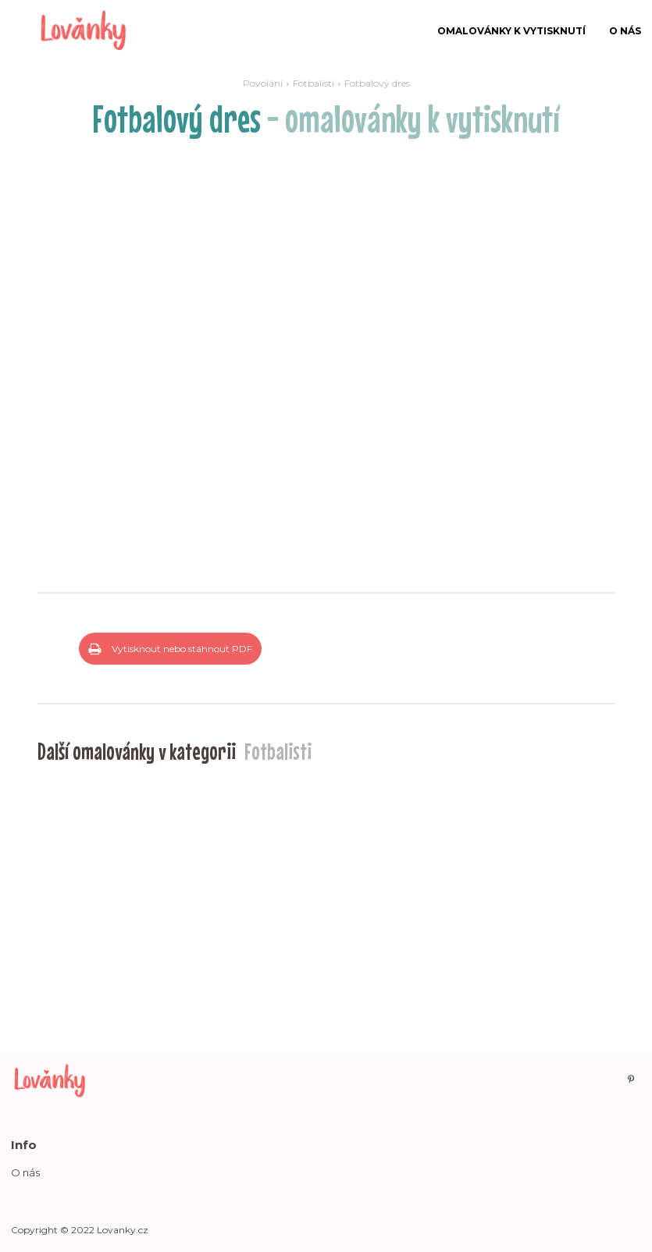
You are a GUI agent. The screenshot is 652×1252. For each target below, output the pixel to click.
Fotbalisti (313, 83)
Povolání (263, 83)
